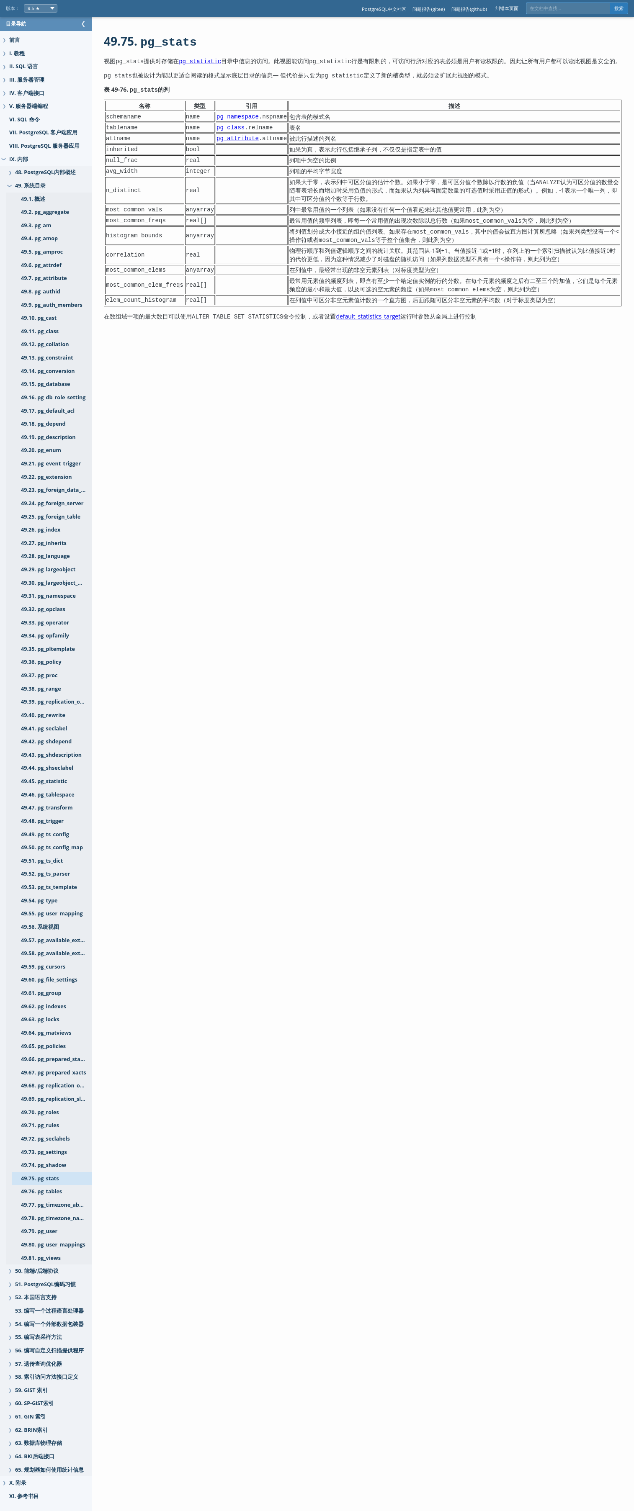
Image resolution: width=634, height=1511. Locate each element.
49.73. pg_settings (44, 1152)
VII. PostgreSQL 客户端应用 (43, 132)
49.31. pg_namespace (48, 595)
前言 (14, 40)
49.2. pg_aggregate (45, 212)
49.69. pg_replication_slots (55, 1098)
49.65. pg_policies (43, 1046)
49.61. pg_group (41, 993)
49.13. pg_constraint (47, 357)
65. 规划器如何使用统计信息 (49, 1469)
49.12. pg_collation (45, 344)
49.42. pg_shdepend (46, 741)
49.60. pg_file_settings (49, 979)
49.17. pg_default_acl (48, 410)
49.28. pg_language (45, 556)
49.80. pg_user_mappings (53, 1244)
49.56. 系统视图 (40, 926)
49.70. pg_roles (40, 1112)
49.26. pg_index (40, 529)
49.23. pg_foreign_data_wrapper (62, 489)
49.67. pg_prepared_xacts (53, 1072)
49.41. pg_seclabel (44, 728)
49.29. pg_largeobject (48, 569)
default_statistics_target (385, 325)
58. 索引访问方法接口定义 (46, 1376)
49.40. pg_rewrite (43, 715)
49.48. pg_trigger (42, 821)
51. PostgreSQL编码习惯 (45, 1284)
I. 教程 (17, 53)
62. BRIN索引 (31, 1430)
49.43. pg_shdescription (51, 754)
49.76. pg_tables (41, 1191)
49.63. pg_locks (40, 1019)
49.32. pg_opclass (43, 609)
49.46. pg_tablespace (48, 794)
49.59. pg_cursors (43, 966)
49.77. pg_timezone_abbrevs (57, 1204)
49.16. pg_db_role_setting (53, 397)
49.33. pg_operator (45, 622)
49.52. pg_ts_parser (45, 873)
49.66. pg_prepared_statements (62, 1059)
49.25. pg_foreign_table (50, 516)
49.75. (167, 41)
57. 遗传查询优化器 (38, 1363)
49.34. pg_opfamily (45, 635)
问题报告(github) (469, 9)
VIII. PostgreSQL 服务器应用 (44, 145)
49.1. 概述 (33, 199)
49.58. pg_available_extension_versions (64, 953)
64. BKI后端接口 (34, 1456)
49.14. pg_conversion (48, 371)
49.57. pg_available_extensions (61, 940)
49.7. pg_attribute (44, 278)
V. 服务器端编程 (28, 106)
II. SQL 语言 (23, 66)
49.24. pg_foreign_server (52, 503)
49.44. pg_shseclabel (47, 767)
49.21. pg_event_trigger (51, 463)
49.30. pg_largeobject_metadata (62, 582)
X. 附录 (17, 1482)
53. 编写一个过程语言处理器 (49, 1310)
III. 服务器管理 (26, 79)
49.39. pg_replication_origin (56, 701)
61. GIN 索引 (30, 1416)
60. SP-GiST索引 (34, 1403)
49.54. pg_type (39, 900)
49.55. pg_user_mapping (52, 913)
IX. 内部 (18, 159)
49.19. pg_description (48, 437)
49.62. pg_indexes (43, 1006)
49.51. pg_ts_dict (42, 860)
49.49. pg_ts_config (45, 834)
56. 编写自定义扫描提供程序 (49, 1350)
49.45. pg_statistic (44, 781)
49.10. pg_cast (39, 317)
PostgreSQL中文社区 (384, 9)
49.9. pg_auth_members (51, 304)
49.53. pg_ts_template (49, 887)
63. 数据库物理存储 (38, 1443)
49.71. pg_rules (40, 1125)
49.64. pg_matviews (46, 1032)
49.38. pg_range (41, 688)
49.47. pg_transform (47, 807)
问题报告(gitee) (428, 9)
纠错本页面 (506, 8)
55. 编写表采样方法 (38, 1337)
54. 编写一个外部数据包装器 (49, 1324)
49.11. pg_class (40, 331)
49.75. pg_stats (40, 1178)
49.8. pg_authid (40, 291)
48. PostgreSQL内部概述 (45, 172)
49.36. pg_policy (41, 662)
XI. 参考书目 (24, 1496)
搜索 (619, 8)
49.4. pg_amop (39, 238)
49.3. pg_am (36, 225)
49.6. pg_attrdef (41, 265)
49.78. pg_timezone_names (55, 1218)
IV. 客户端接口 (26, 93)
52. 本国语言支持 (36, 1297)
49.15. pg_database (45, 384)
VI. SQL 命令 (24, 119)
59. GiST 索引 (31, 1390)
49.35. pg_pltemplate (48, 649)
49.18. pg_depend (43, 423)
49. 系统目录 (30, 185)
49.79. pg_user (39, 1231)
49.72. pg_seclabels (45, 1138)
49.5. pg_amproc (42, 251)
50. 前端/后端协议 (37, 1271)
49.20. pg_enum (41, 450)
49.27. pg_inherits (44, 543)
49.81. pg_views (41, 1258)
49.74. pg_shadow (43, 1165)
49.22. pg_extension (46, 477)
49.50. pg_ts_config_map (52, 847)
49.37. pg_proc (39, 675)
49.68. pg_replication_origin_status (64, 1085)
